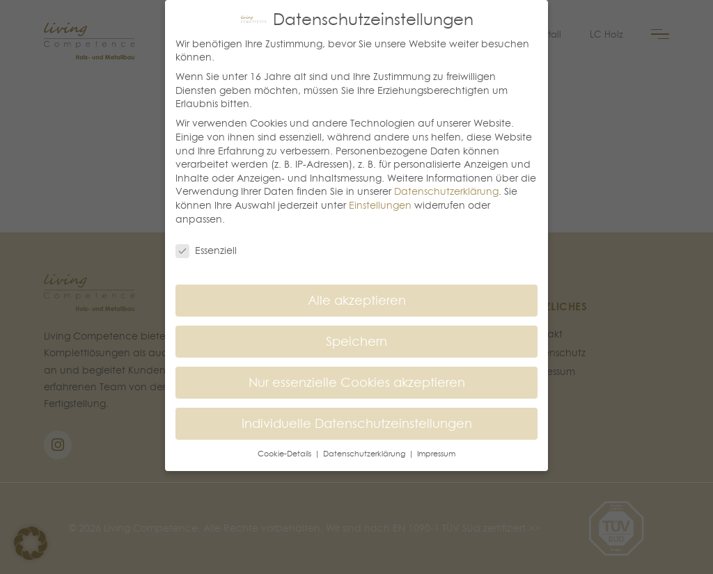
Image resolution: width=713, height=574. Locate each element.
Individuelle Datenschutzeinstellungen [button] (357, 423)
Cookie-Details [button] (285, 454)
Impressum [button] (436, 454)
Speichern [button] (356, 341)
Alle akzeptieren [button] (357, 300)
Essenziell (206, 250)
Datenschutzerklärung (446, 191)
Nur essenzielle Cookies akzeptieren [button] (357, 382)
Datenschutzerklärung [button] (365, 454)
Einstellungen (380, 205)
